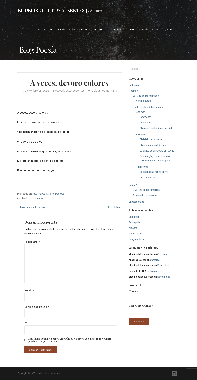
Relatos (133, 185)
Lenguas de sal (137, 239)
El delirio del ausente (151, 139)
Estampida (134, 222)
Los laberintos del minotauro (147, 107)
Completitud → (116, 207)
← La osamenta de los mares (32, 207)
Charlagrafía (139, 29)
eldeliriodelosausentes (70, 90)
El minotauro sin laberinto (153, 145)
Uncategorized (136, 201)
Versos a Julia (143, 100)
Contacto (173, 29)
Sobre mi (158, 29)
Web (26, 323)
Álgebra (133, 228)
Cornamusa (146, 122)
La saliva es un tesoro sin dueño (157, 150)
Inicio (42, 29)
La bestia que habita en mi (154, 171)
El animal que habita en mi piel (156, 128)
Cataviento (48, 193)
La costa (140, 134)
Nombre (30, 290)
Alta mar (37, 193)
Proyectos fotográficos (110, 29)
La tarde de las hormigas (145, 95)
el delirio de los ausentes (51, 10)
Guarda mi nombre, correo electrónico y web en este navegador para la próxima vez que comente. (69, 339)
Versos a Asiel (147, 177)
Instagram (134, 85)
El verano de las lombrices (146, 189)
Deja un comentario (104, 90)
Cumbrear (134, 216)
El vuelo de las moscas (144, 195)
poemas (38, 198)
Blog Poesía (57, 29)
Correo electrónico (36, 306)
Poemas (59, 193)
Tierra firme (142, 166)
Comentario (32, 241)
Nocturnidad (135, 233)
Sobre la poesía (79, 29)
